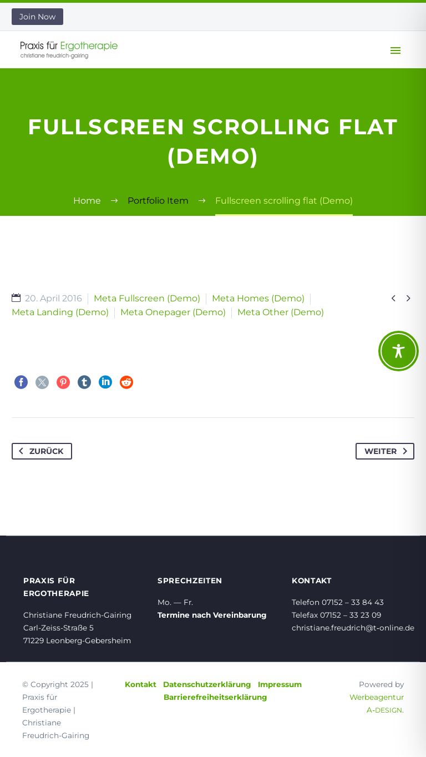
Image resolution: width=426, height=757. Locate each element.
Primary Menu (395, 50)
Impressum (280, 684)
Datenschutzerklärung (207, 684)
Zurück (38, 451)
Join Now (37, 17)
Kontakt (140, 684)
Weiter (388, 451)
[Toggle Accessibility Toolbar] (398, 351)
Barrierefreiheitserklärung (215, 697)
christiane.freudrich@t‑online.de (353, 627)
